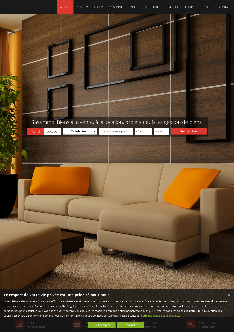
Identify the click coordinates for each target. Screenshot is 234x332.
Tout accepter (101, 325)
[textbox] (116, 131)
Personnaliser (131, 325)
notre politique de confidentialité (160, 315)
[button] (35, 131)
